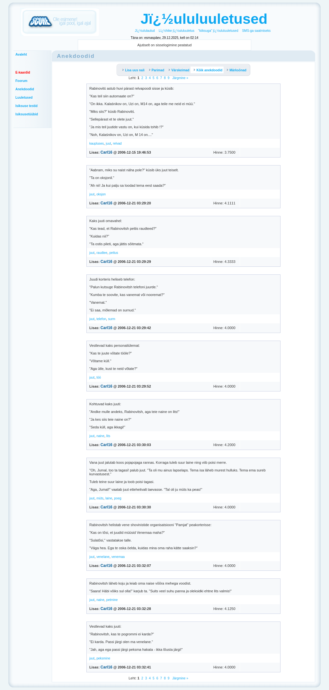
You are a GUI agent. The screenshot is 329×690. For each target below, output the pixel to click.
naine (100, 436)
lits (108, 436)
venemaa (118, 557)
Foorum (21, 81)
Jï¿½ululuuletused (203, 19)
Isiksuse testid (26, 106)
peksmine (103, 658)
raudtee (101, 253)
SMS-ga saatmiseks (256, 30)
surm (111, 319)
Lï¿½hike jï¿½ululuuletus (176, 30)
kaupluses (96, 143)
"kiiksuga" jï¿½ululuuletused (218, 30)
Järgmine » (180, 78)
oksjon (101, 194)
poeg (117, 498)
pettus (113, 253)
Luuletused (23, 97)
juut (108, 143)
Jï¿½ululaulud (145, 30)
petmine (112, 600)
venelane (103, 557)
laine (108, 498)
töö (98, 377)
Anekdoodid (24, 89)
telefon (101, 319)
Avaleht (21, 54)
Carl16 (106, 152)
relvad (117, 143)
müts (99, 498)
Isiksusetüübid (26, 114)
